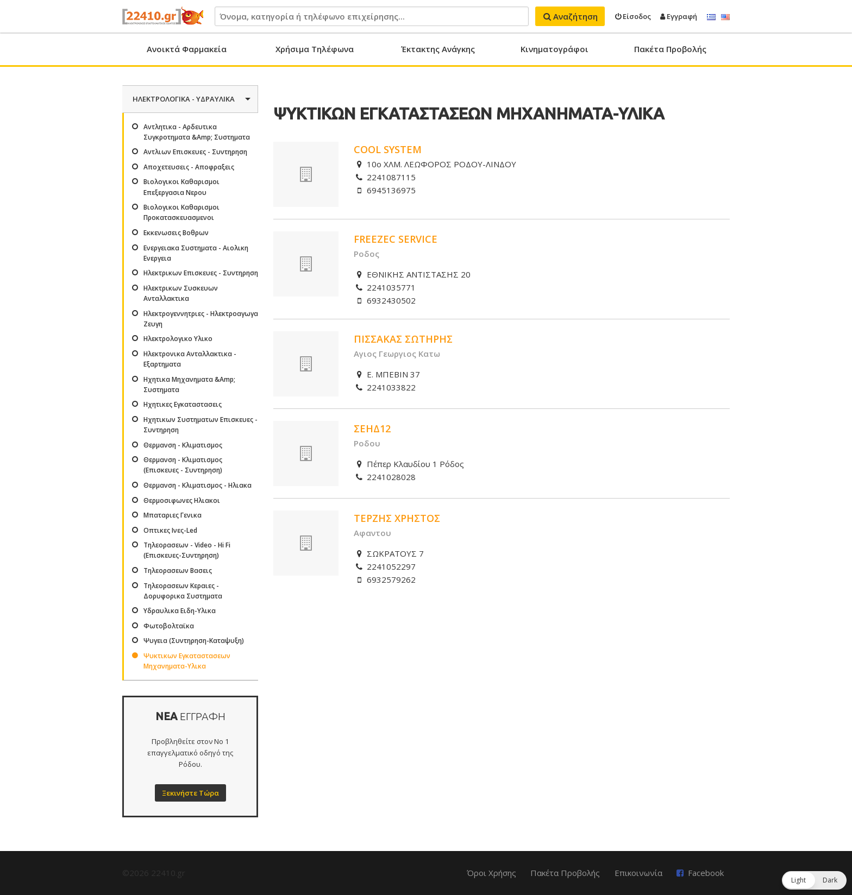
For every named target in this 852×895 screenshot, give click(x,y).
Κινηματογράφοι (554, 48)
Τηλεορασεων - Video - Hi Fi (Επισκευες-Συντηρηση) (186, 550)
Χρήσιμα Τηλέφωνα (314, 48)
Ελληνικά (711, 17)
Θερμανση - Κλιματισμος (182, 445)
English (725, 17)
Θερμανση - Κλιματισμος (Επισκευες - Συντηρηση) (182, 465)
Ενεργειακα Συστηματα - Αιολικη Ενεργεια (195, 253)
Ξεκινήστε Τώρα (190, 793)
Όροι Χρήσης (491, 872)
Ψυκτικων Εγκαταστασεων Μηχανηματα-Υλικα (186, 661)
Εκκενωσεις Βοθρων (176, 232)
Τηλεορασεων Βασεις (177, 570)
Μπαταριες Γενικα (172, 515)
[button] (814, 880)
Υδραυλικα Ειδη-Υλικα (179, 610)
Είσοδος (633, 16)
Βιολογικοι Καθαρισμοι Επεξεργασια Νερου (181, 187)
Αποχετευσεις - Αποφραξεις (188, 167)
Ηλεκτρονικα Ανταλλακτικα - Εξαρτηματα (189, 359)
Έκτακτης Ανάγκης (438, 48)
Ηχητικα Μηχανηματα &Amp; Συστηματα (189, 384)
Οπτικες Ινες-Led (170, 530)
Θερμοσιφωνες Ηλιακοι (181, 500)
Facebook (706, 872)
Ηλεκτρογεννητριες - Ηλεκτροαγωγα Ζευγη (200, 319)
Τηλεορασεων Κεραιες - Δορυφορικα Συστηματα (182, 591)
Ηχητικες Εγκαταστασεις (182, 404)
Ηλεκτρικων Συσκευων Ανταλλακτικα (180, 293)
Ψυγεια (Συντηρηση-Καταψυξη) (193, 640)
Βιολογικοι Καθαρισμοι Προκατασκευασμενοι (181, 212)
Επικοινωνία (638, 872)
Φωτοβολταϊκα (168, 626)
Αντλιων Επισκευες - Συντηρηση (195, 151)
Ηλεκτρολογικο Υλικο (177, 338)
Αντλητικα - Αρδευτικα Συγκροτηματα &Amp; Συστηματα (196, 132)
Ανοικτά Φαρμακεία (187, 48)
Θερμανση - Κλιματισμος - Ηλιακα (197, 485)
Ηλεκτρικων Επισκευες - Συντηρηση (200, 273)
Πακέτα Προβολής (670, 48)
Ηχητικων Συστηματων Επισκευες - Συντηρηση (200, 424)
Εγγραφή (678, 16)
